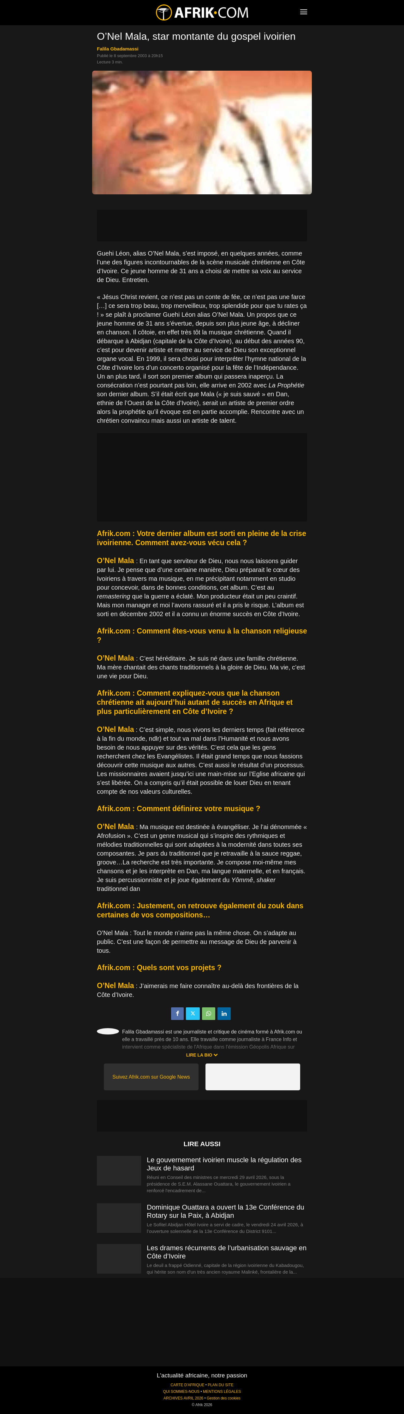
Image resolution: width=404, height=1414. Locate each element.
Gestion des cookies (224, 1398)
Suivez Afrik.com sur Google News (151, 1077)
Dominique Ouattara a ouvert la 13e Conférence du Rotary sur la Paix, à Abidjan (225, 1211)
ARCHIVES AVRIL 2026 (183, 1398)
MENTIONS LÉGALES (222, 1391)
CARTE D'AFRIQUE (187, 1385)
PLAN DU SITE (220, 1385)
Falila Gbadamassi (118, 48)
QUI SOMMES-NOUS (181, 1391)
